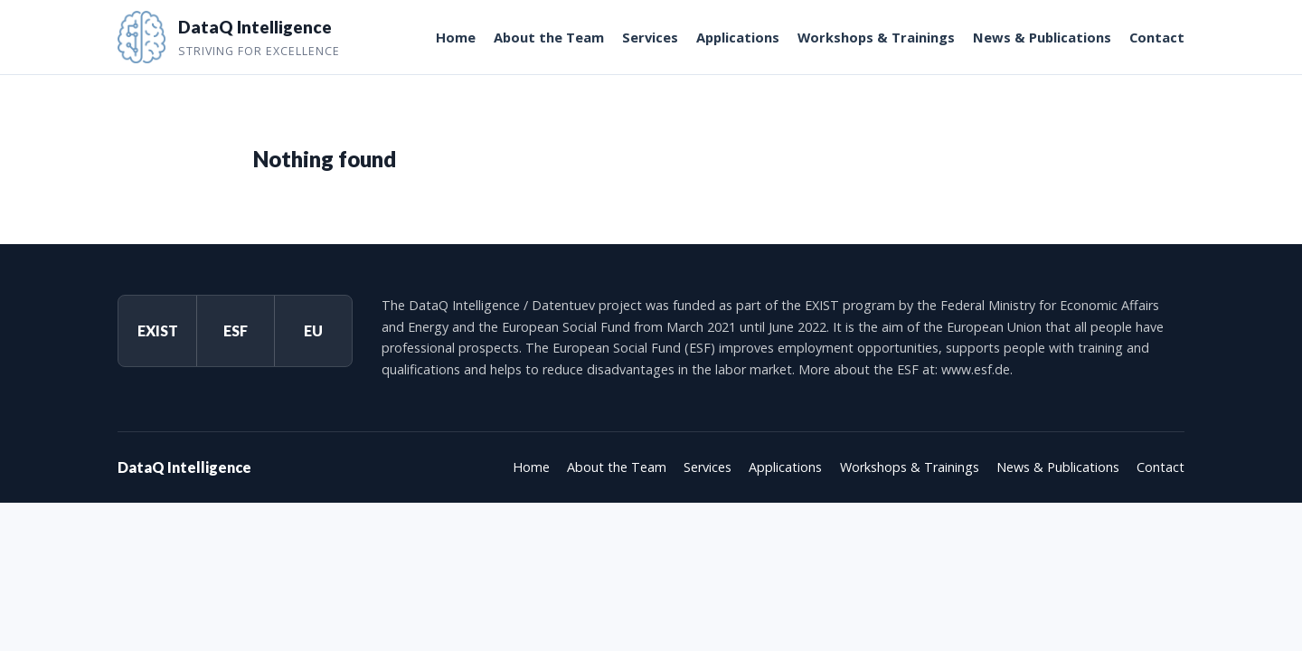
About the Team (549, 37)
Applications (737, 37)
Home (456, 37)
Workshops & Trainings (876, 37)
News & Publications (1042, 37)
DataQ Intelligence (184, 467)
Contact (1156, 37)
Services (650, 37)
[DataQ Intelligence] (229, 37)
